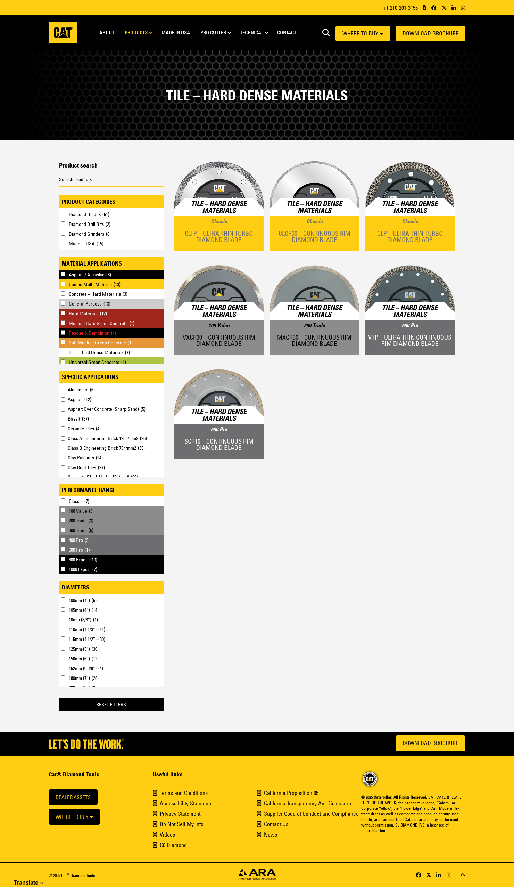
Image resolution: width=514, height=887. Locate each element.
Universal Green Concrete (97, 362)
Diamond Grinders (90, 234)
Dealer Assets (73, 797)
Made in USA (86, 244)
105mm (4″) (84, 610)
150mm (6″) (84, 659)
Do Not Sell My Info (182, 824)
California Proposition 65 (291, 792)
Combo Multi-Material (95, 284)
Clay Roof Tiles (86, 467)
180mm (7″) (84, 678)
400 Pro (79, 540)
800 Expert (83, 559)
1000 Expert (83, 569)
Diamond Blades (89, 214)
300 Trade (81, 530)
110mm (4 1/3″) (87, 629)
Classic (79, 501)
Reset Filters (111, 704)
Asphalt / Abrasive (90, 274)
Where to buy (362, 33)
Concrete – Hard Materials (98, 294)
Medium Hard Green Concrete (101, 323)
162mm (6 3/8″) (86, 668)
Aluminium (81, 389)
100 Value (81, 511)
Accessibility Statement (186, 803)
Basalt (78, 419)
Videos (167, 834)
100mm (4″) (83, 600)
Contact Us (276, 824)
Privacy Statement (180, 813)
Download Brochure (430, 33)
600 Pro (80, 550)
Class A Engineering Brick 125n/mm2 (107, 438)
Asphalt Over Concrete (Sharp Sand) (107, 409)
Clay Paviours (85, 458)
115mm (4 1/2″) (87, 639)
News (270, 834)
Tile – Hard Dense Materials (99, 352)
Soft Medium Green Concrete (101, 343)
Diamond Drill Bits (89, 224)
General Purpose (89, 304)
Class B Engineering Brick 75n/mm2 (106, 448)
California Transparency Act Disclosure (307, 803)
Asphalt (79, 399)
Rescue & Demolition (92, 333)
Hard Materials (88, 313)
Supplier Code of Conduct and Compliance (311, 813)
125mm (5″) (84, 649)
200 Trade (81, 521)
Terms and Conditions (184, 792)
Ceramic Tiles (84, 428)
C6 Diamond (173, 844)
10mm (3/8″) (83, 620)
